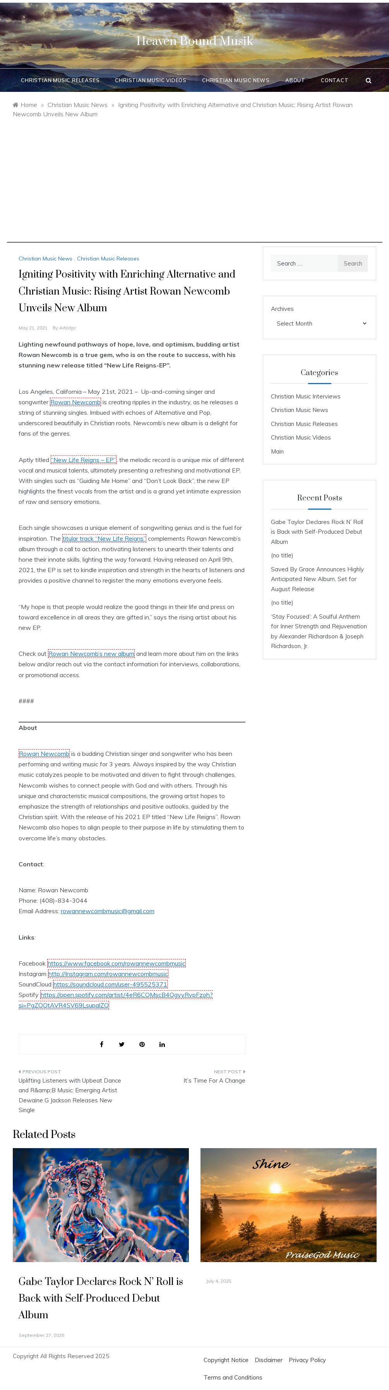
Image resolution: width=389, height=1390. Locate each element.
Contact (335, 80)
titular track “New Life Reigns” (104, 538)
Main (277, 451)
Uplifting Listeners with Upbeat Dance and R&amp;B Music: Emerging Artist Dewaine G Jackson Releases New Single (70, 1095)
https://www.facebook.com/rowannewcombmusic (116, 963)
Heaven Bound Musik (194, 41)
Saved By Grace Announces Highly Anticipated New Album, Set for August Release (317, 579)
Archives (282, 308)
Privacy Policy (307, 1360)
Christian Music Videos (151, 80)
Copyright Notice (226, 1360)
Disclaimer (269, 1360)
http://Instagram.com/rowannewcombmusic (108, 974)
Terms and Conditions (233, 1377)
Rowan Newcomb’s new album (91, 653)
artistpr (67, 328)
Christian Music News (236, 80)
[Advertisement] (194, 188)
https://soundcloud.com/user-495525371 (110, 984)
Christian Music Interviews (306, 396)
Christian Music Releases (60, 80)
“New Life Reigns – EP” (83, 460)
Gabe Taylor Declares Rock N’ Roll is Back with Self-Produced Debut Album (317, 531)
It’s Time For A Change (214, 1080)
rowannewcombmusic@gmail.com (107, 911)
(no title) (282, 555)
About (295, 80)
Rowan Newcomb (75, 402)
